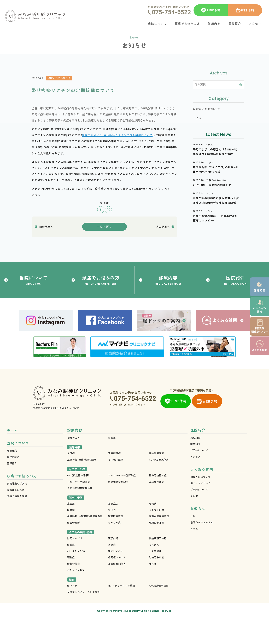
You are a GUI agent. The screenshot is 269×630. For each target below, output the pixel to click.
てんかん (154, 555)
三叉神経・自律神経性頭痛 (81, 470)
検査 (71, 591)
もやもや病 (114, 533)
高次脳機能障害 (117, 574)
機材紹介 (195, 455)
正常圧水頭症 (156, 492)
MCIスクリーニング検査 (121, 596)
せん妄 (153, 574)
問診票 (112, 448)
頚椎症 (71, 568)
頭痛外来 (74, 458)
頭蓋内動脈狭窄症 (159, 527)
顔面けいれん (115, 562)
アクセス (195, 467)
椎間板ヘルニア (117, 568)
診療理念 (12, 462)
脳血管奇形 (73, 533)
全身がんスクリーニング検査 (83, 603)
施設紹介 (195, 448)
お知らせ (198, 521)
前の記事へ (46, 227)
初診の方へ (73, 448)
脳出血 (112, 521)
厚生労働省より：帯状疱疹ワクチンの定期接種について (117, 135)
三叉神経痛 (155, 562)
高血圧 (71, 514)
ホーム (12, 441)
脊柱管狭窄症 (156, 568)
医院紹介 (198, 441)
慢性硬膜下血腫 (158, 549)
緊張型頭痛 (114, 464)
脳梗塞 (71, 521)
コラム (194, 541)
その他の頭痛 (115, 470)
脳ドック (72, 596)
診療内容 (74, 441)
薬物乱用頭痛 (156, 464)
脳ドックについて (200, 495)
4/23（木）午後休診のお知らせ (212, 185)
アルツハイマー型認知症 (122, 486)
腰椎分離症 (73, 574)
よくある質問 (201, 481)
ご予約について (199, 461)
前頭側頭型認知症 (118, 492)
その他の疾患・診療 (80, 543)
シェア (100, 209)
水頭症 (112, 555)
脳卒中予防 (76, 509)
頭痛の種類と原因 (17, 509)
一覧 (192, 529)
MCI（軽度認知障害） (78, 486)
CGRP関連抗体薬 (159, 470)
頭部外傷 (113, 549)
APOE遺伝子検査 (158, 596)
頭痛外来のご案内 (17, 496)
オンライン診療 (76, 581)
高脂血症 (113, 514)
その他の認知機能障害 (79, 499)
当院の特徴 (13, 469)
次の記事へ (163, 227)
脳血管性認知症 (158, 486)
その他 (194, 508)
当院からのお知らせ (201, 535)
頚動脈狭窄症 (115, 527)
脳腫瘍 (71, 555)
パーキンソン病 (76, 562)
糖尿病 (153, 514)
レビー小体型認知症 (78, 492)
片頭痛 (71, 464)
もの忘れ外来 (77, 480)
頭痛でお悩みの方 (22, 488)
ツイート (108, 209)
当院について (18, 455)
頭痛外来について (200, 489)
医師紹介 (12, 475)
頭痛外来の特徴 (16, 502)
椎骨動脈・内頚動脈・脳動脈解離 (85, 527)
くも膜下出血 (156, 521)
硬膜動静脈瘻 (156, 533)
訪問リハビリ (74, 549)
